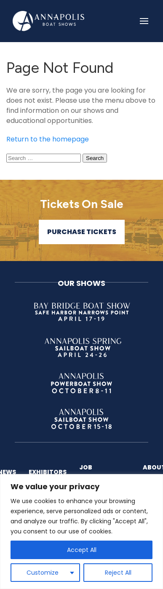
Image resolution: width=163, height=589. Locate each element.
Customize (43, 572)
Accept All (81, 550)
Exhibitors (48, 472)
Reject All (118, 572)
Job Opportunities (104, 471)
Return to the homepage (47, 139)
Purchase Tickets (81, 232)
